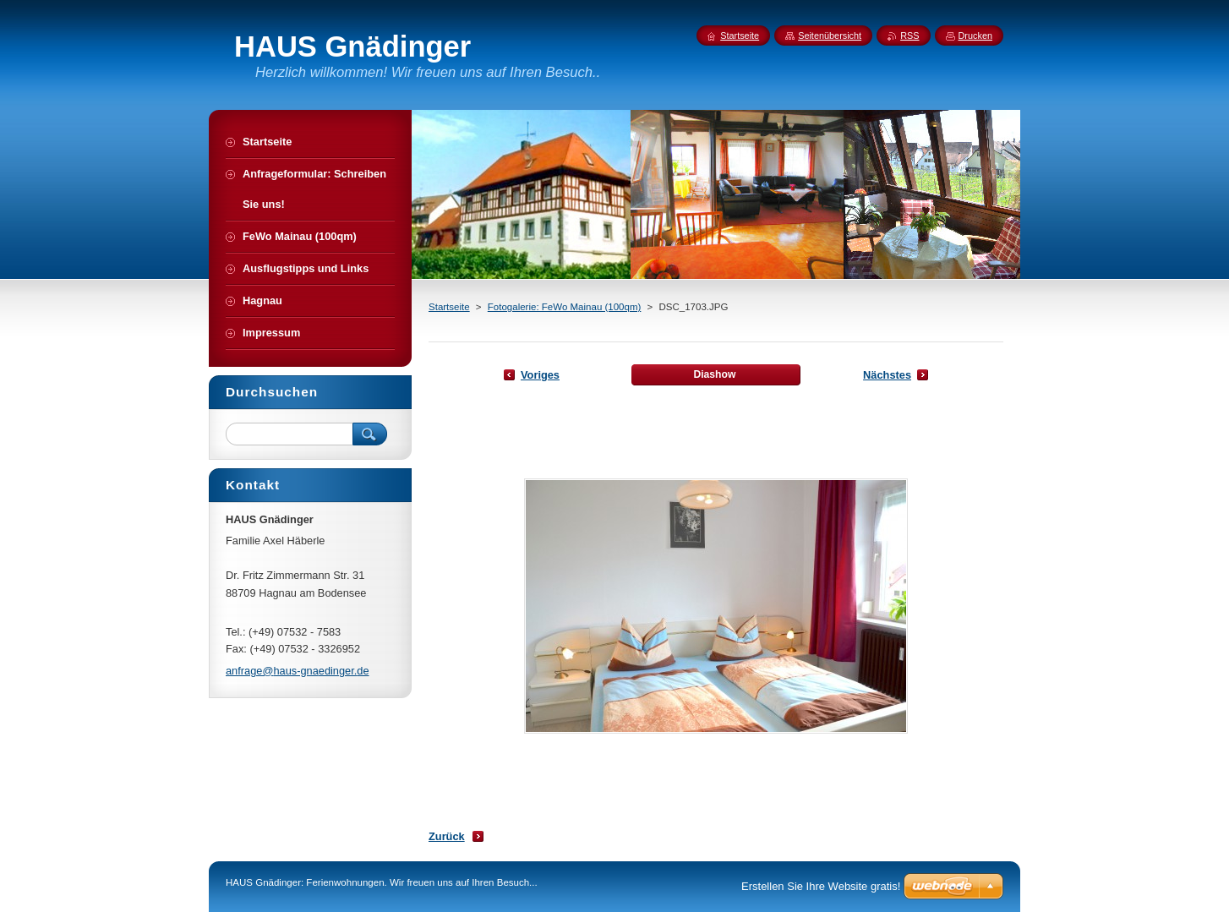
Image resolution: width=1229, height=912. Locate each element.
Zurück (447, 836)
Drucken (976, 35)
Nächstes (887, 375)
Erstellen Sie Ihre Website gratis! (820, 886)
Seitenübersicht (829, 35)
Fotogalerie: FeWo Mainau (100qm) (565, 307)
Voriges (540, 375)
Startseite (449, 307)
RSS (909, 35)
